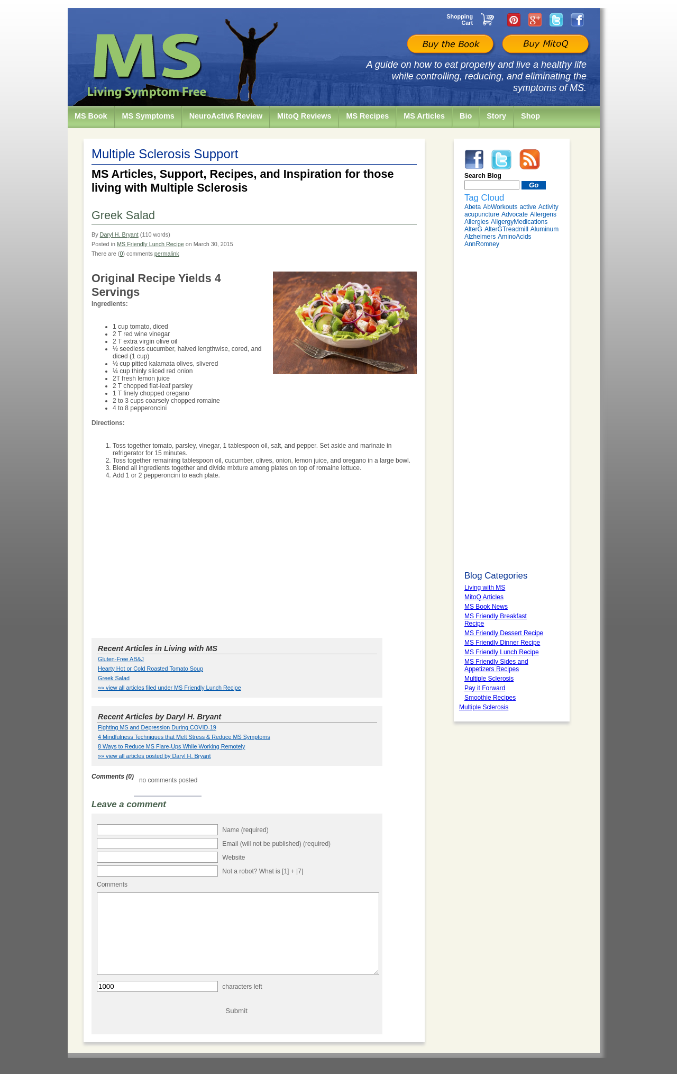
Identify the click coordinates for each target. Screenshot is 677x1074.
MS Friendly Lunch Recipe (150, 244)
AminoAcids (514, 236)
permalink (166, 253)
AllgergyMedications (519, 221)
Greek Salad (114, 678)
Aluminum (544, 229)
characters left (242, 1002)
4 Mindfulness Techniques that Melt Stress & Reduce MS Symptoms (184, 737)
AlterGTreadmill (506, 229)
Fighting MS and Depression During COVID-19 (157, 727)
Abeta (472, 207)
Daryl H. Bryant (119, 234)
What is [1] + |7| (281, 871)
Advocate (514, 214)
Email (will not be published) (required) (276, 843)
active (527, 207)
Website (233, 857)
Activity (548, 207)
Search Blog (482, 175)
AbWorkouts (500, 207)
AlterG (473, 229)
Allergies (476, 221)
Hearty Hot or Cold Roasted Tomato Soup (150, 668)
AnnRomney (481, 244)
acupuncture (481, 214)
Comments (112, 884)
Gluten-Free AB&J (121, 659)
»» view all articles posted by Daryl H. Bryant (154, 756)
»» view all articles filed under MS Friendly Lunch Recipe (169, 687)
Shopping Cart (459, 19)
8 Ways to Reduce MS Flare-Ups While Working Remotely (171, 746)
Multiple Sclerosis (483, 707)
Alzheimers (480, 236)
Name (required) (245, 830)
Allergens (543, 214)
